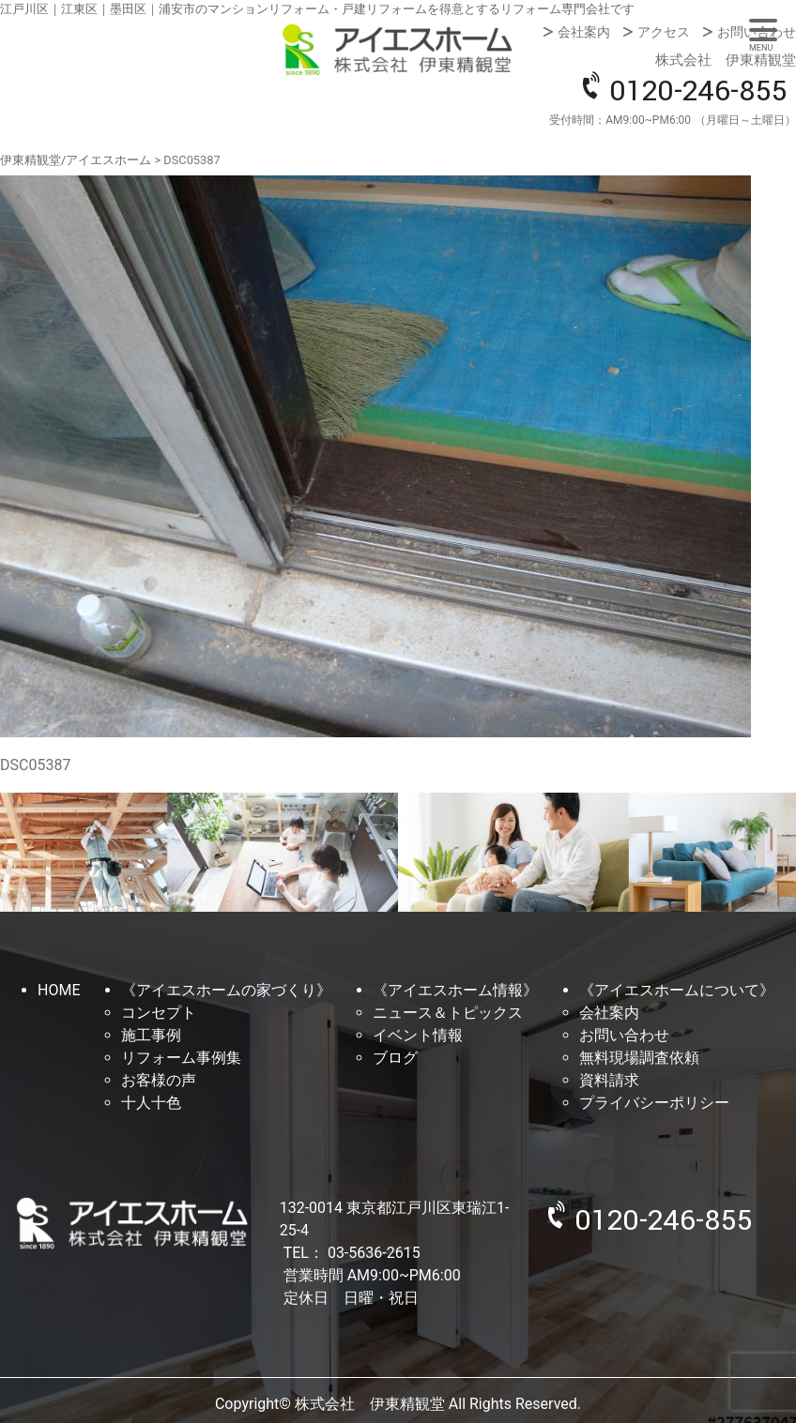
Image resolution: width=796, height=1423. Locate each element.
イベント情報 (418, 1035)
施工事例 (151, 1035)
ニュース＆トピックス (448, 1013)
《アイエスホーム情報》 (455, 990)
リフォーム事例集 (181, 1058)
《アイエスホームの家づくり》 (226, 990)
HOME (59, 990)
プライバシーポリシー (654, 1103)
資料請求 (609, 1080)
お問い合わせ (756, 31)
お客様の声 (158, 1080)
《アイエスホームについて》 (676, 990)
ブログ (395, 1058)
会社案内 (584, 31)
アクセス (663, 31)
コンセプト (158, 1013)
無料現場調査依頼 (639, 1058)
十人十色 (151, 1103)
